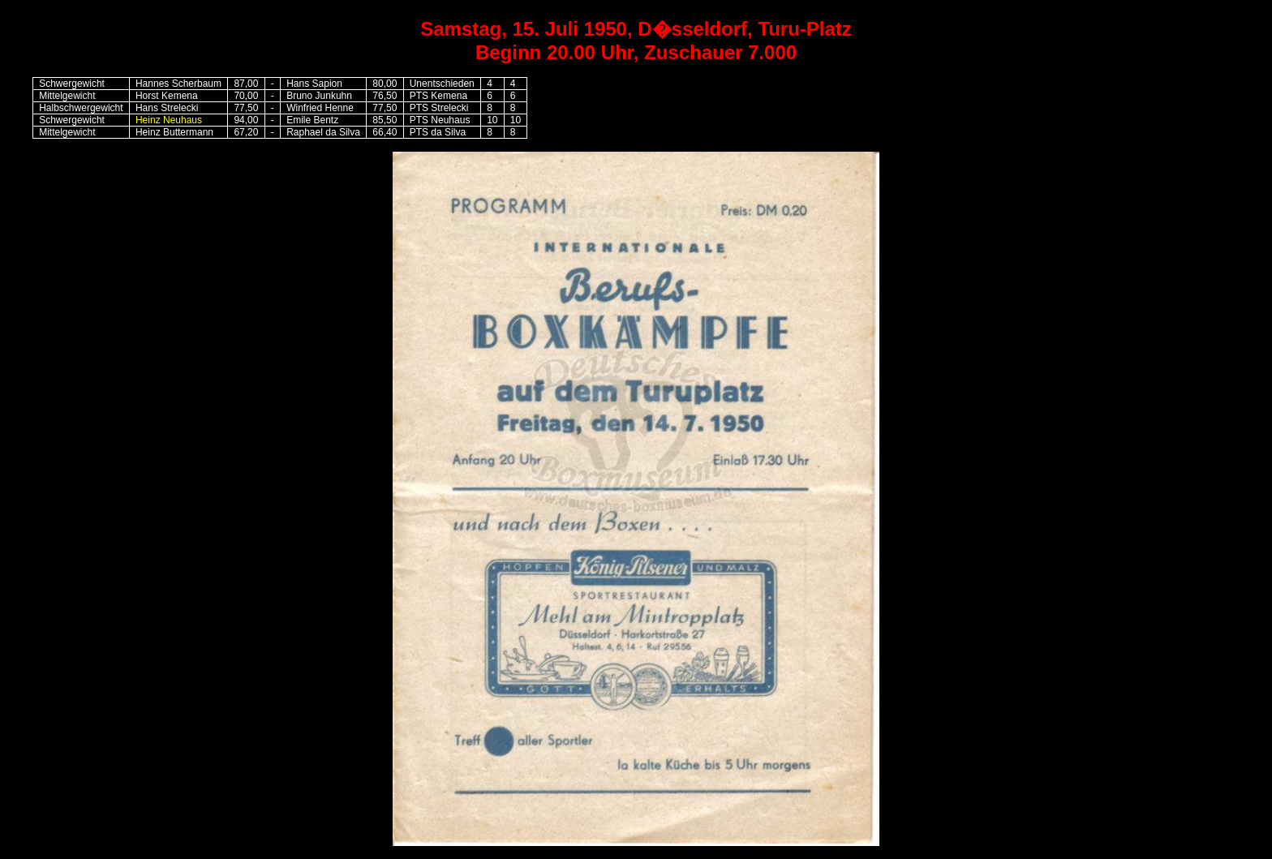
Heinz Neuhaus (168, 120)
